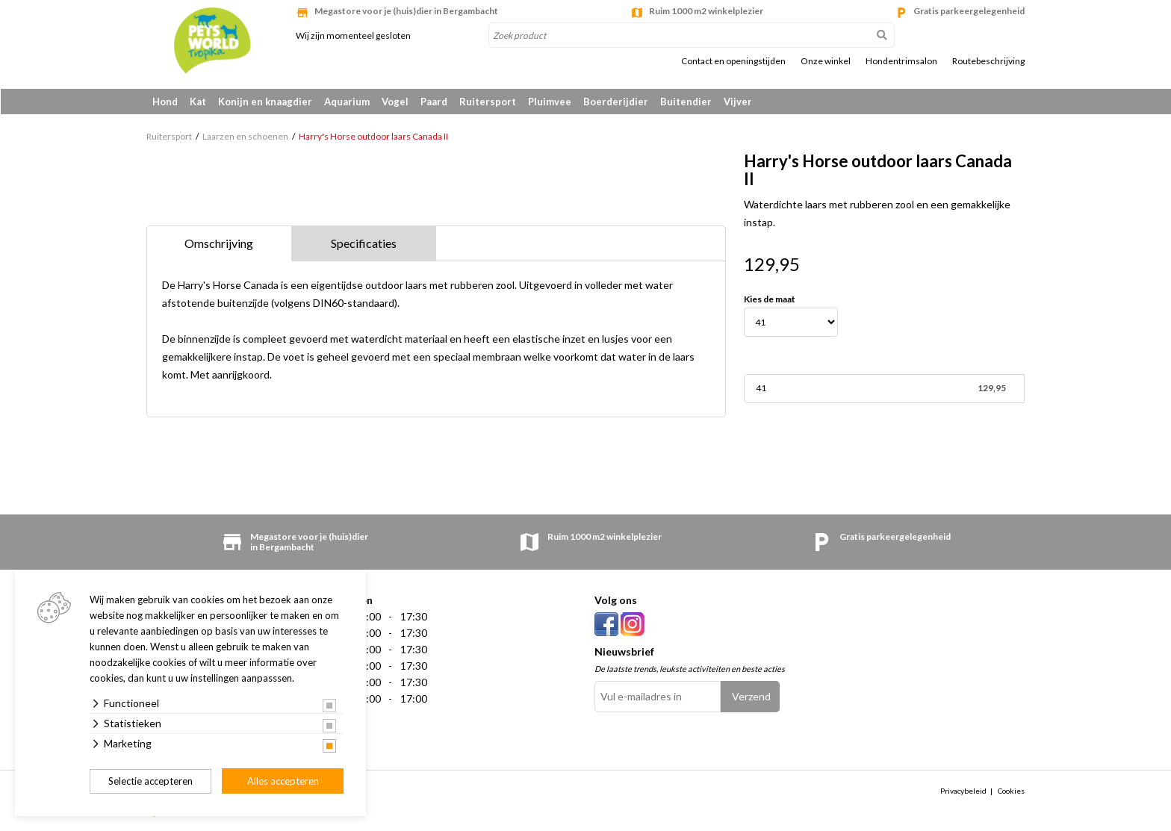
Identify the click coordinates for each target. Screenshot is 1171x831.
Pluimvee (549, 102)
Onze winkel (826, 61)
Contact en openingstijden (733, 61)
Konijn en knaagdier (265, 102)
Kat (198, 102)
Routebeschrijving (988, 61)
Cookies (1011, 791)
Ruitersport (487, 102)
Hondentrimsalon (901, 61)
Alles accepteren (283, 781)
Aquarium (347, 102)
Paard (433, 102)
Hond (165, 102)
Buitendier (686, 102)
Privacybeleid (963, 791)
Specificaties (364, 244)
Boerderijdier (615, 102)
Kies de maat (769, 300)
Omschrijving (218, 244)
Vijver (738, 102)
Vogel (395, 102)
